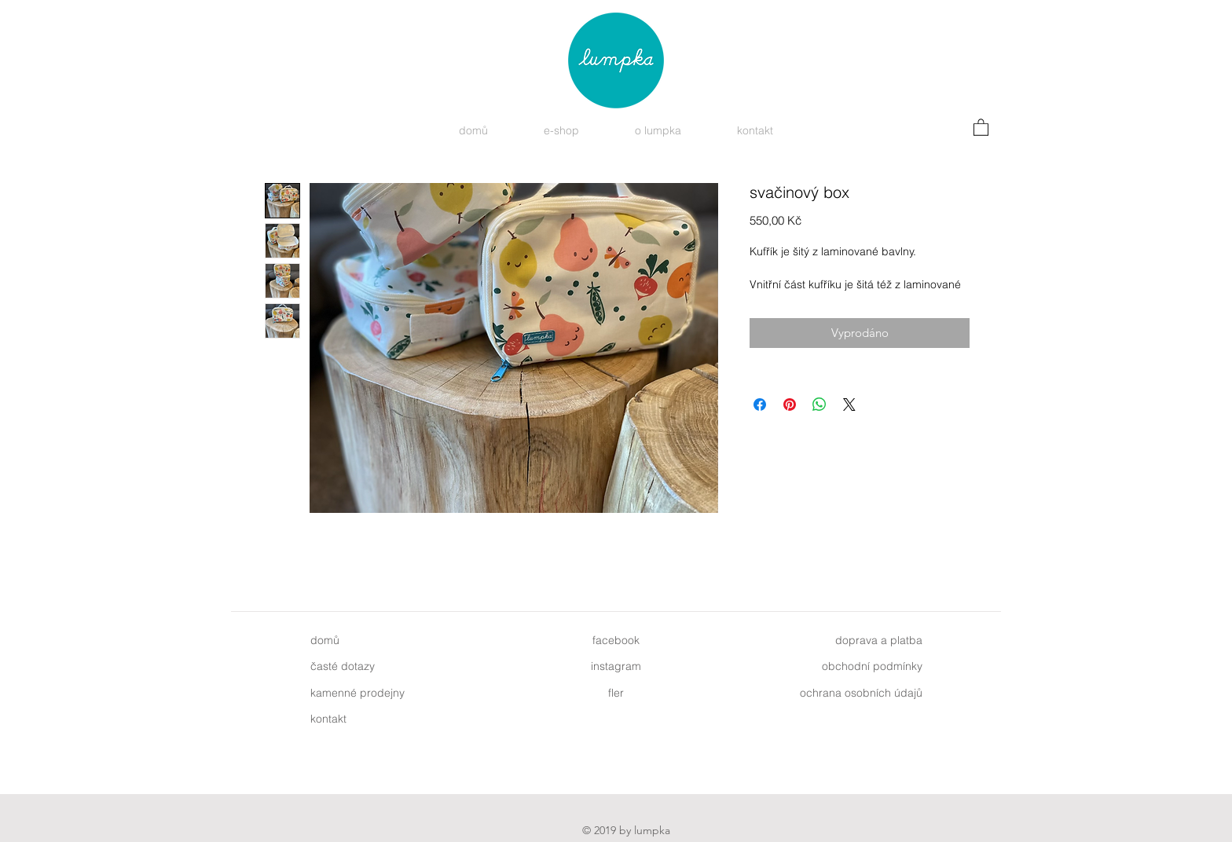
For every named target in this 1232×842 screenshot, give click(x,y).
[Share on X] (849, 404)
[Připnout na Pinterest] (789, 404)
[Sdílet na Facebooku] (759, 404)
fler (616, 693)
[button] (981, 127)
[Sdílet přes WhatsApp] (819, 404)
